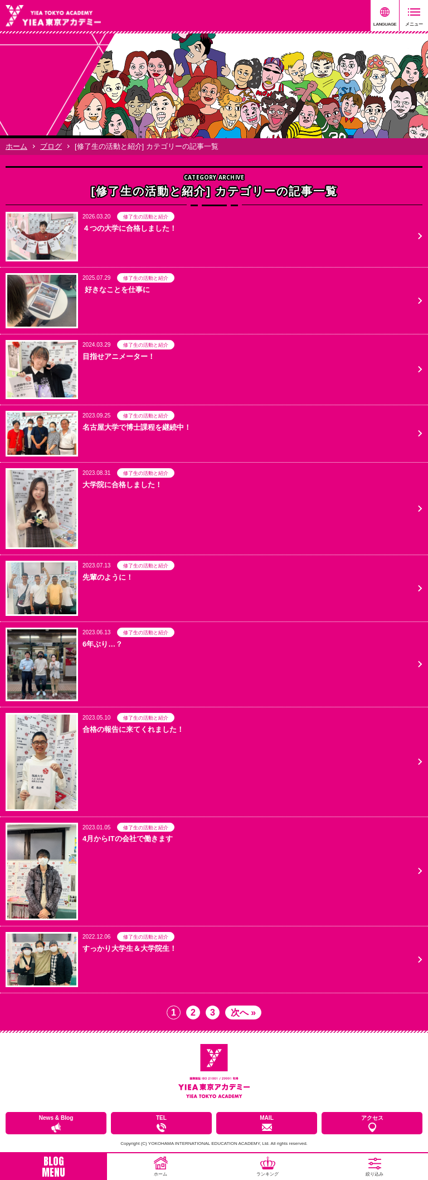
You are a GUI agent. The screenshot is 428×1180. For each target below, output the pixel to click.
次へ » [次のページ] (243, 1012)
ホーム (16, 146)
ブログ (51, 146)
